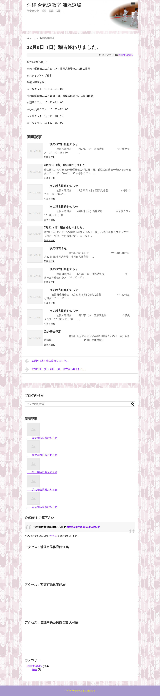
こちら (53, 536)
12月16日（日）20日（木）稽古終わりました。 (55, 369)
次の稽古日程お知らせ (61, 144)
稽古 (34, 669)
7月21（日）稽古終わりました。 (64, 227)
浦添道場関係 (125, 55)
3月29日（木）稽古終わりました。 (66, 165)
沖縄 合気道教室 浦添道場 (54, 5)
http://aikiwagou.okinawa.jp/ (83, 527)
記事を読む (49, 157)
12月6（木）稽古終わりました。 (47, 361)
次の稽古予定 (55, 248)
